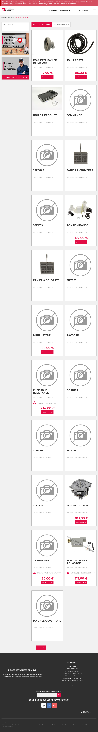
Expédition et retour (45, 724)
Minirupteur (42, 335)
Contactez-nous (72, 686)
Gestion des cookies (7, 726)
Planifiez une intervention (15, 77)
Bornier (72, 390)
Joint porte (75, 60)
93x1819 (38, 225)
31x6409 (38, 450)
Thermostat (42, 560)
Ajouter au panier (47, 77)
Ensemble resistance (41, 391)
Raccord (73, 335)
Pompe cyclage (77, 505)
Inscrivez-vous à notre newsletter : (49, 691)
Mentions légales (32, 724)
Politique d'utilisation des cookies (61, 724)
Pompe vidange (77, 225)
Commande (74, 115)
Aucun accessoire (61, 25)
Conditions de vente (20, 724)
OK (59, 695)
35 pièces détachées (41, 25)
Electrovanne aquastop (77, 562)
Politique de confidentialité (80, 724)
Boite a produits (45, 115)
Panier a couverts (80, 170)
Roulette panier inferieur (45, 61)
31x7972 (38, 505)
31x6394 (72, 450)
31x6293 (72, 280)
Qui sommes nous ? (7, 724)
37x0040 (38, 170)
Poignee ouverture (47, 620)
